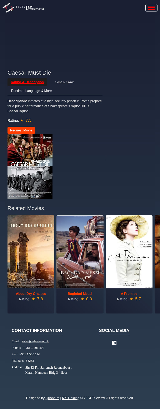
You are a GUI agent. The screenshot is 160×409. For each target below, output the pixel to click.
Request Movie (21, 130)
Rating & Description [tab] (27, 82)
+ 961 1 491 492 (33, 347)
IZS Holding (71, 398)
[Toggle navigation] (151, 7)
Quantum (52, 398)
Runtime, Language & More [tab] (31, 91)
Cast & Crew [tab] (64, 82)
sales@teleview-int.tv (35, 341)
